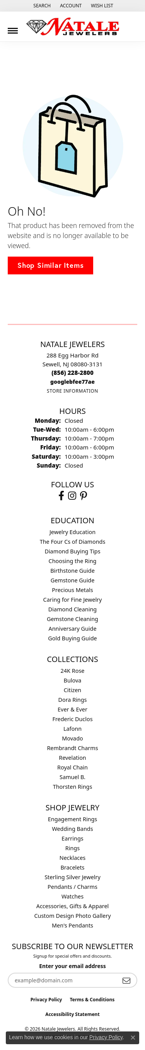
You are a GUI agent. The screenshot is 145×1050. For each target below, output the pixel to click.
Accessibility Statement (72, 1014)
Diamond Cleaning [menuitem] (72, 609)
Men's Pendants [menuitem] (72, 925)
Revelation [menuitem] (72, 757)
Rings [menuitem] (72, 848)
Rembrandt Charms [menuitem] (72, 748)
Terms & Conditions (92, 999)
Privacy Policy (46, 999)
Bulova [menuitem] (73, 680)
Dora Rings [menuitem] (72, 699)
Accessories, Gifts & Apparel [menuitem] (72, 906)
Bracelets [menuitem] (72, 867)
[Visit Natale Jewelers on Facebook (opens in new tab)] (61, 495)
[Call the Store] (72, 372)
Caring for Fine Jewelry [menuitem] (72, 599)
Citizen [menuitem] (73, 690)
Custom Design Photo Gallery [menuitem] (72, 915)
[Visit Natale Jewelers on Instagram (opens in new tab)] (72, 495)
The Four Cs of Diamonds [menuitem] (73, 541)
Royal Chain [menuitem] (72, 767)
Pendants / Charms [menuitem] (72, 886)
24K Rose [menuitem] (73, 670)
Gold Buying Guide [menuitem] (72, 638)
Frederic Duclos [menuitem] (72, 719)
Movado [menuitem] (72, 738)
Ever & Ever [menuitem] (72, 709)
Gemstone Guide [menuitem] (73, 580)
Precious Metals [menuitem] (72, 590)
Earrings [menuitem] (72, 838)
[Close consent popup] (133, 1037)
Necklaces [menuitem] (72, 857)
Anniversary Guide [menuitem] (72, 628)
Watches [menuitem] (72, 896)
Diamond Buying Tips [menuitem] (72, 551)
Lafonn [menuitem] (72, 728)
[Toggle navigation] (13, 28)
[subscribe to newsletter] (126, 980)
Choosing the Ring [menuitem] (73, 561)
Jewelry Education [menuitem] (72, 532)
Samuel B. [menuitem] (72, 777)
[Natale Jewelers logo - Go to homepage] (72, 26)
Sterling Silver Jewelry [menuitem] (72, 877)
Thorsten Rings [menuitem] (72, 786)
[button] (41, 6)
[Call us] (72, 381)
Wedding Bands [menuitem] (72, 828)
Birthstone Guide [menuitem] (72, 570)
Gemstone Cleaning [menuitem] (72, 619)
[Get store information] (72, 391)
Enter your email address (72, 966)
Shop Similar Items (50, 265)
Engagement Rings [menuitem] (72, 819)
